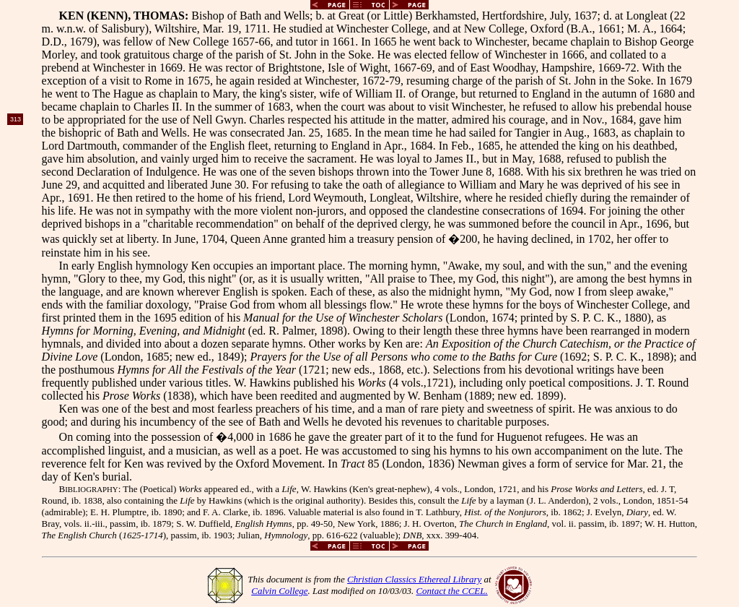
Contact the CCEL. (451, 590)
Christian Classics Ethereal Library (414, 579)
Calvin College (279, 590)
